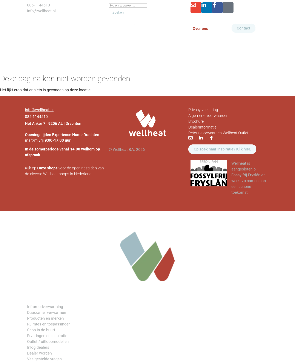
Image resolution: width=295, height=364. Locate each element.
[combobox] (128, 5)
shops (52, 168)
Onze (41, 168)
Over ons (200, 28)
